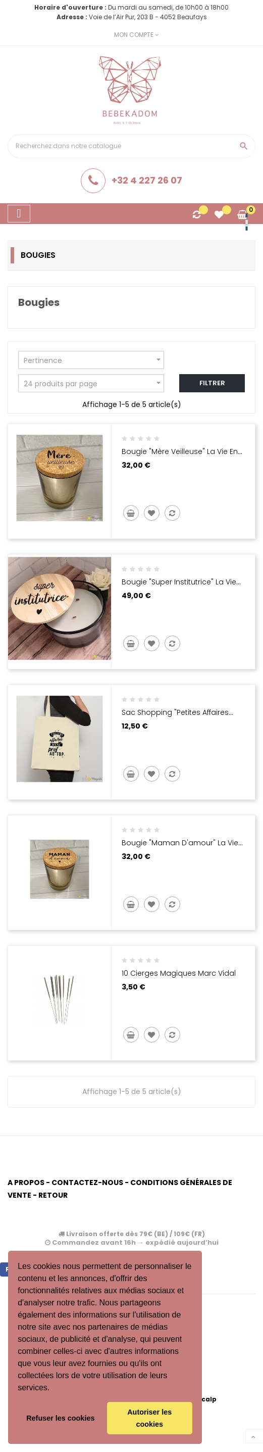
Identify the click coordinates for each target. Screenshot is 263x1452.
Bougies (38, 255)
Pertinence (94, 360)
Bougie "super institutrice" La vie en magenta (179, 587)
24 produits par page (94, 383)
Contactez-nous (87, 1182)
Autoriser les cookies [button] (149, 1418)
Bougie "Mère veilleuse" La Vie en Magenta (180, 456)
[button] (53, 1388)
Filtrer (212, 383)
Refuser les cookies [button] (60, 1418)
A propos (26, 1182)
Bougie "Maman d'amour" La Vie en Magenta (180, 848)
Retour (53, 1195)
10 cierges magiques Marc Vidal (179, 973)
